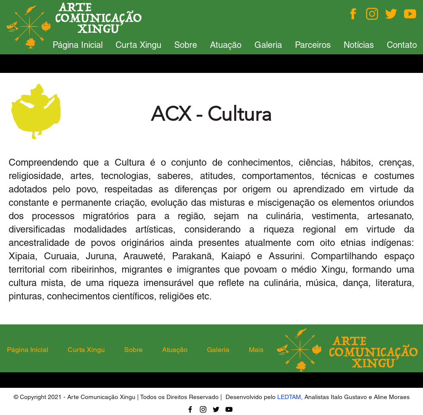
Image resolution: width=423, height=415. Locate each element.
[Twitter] (391, 14)
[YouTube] (229, 409)
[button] (138, 45)
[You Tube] (410, 14)
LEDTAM (289, 396)
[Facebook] (353, 14)
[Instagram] (372, 14)
